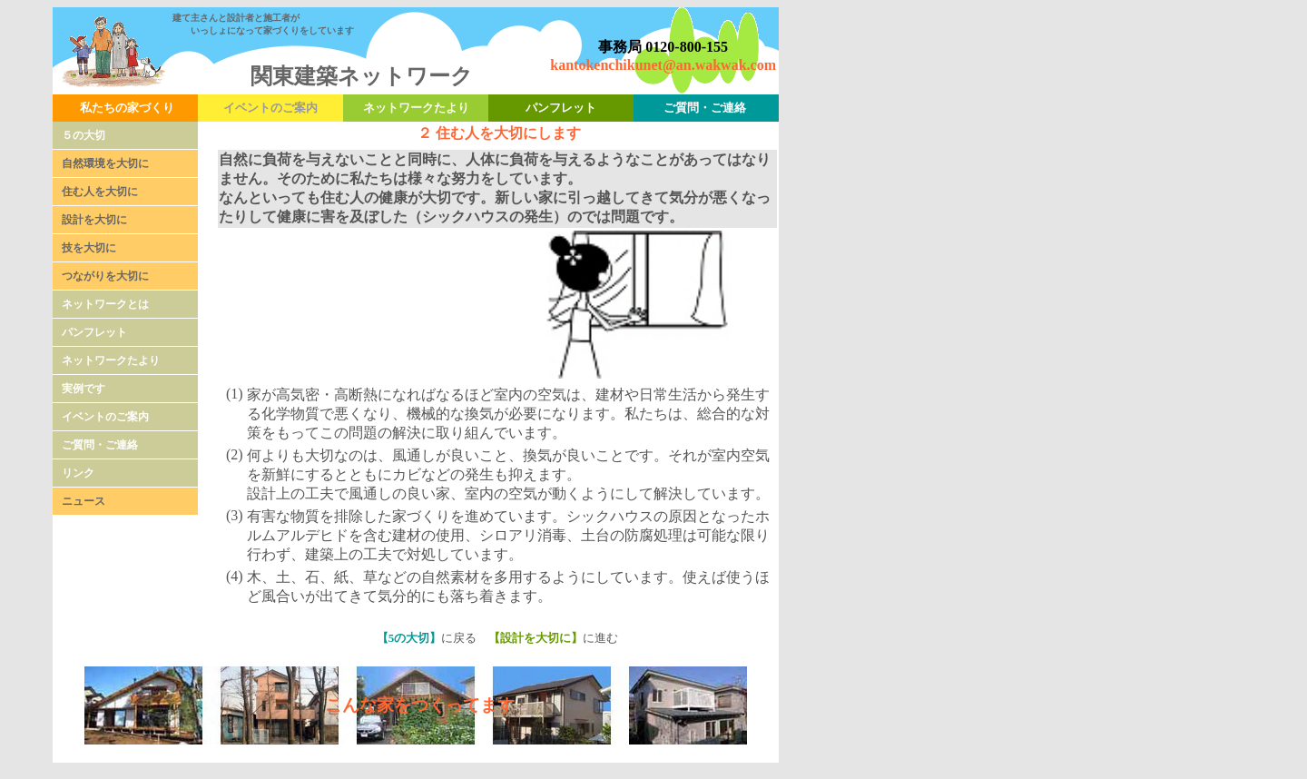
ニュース (83, 501)
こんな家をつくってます (420, 705)
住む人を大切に (100, 191)
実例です (83, 388)
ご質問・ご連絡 (100, 445)
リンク (78, 473)
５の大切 (83, 135)
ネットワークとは (105, 304)
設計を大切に (94, 219)
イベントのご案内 (105, 416)
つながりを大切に (105, 276)
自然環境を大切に (105, 163)
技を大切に (89, 248)
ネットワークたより (111, 360)
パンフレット (94, 332)
